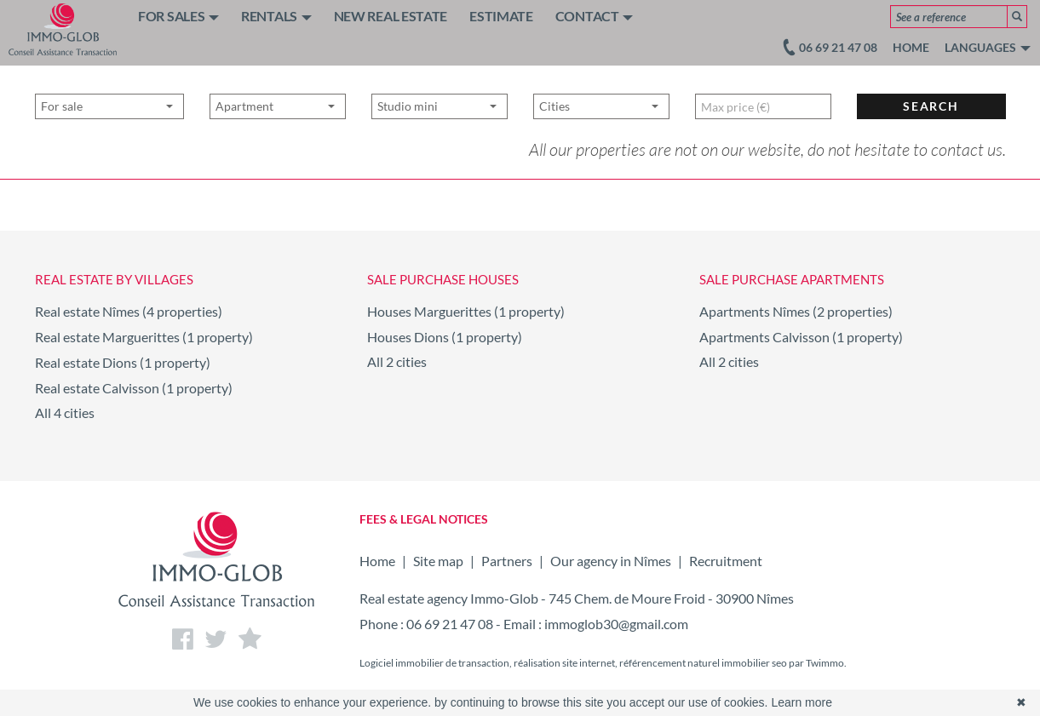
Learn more (801, 702)
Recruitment (725, 561)
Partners (506, 561)
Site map (438, 561)
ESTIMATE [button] (501, 16)
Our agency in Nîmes (610, 561)
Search (931, 145)
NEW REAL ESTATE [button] (391, 16)
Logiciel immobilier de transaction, (436, 662)
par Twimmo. (818, 662)
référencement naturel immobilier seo (704, 662)
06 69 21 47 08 (449, 624)
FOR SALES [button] (178, 16)
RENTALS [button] (276, 16)
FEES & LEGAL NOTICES (423, 519)
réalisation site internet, (566, 662)
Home (911, 47)
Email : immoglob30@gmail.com (595, 624)
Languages (988, 47)
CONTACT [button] (594, 16)
